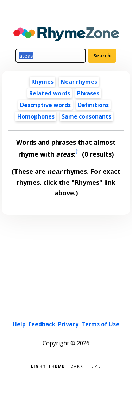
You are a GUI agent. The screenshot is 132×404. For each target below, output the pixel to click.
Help (19, 324)
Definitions (93, 105)
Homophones (36, 116)
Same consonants (86, 116)
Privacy (68, 324)
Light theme (48, 365)
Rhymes (42, 82)
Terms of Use (100, 324)
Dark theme (85, 365)
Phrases (88, 93)
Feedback (42, 324)
